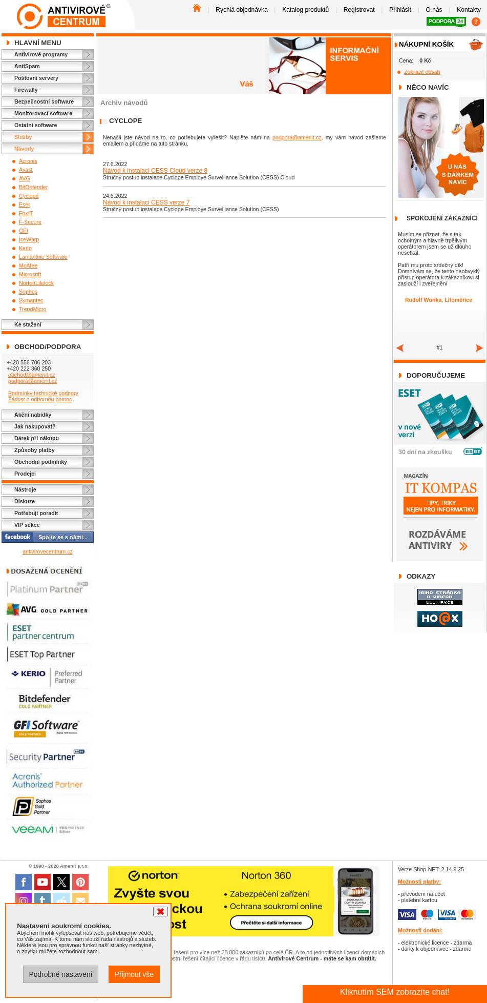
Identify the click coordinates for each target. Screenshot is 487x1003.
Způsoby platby (34, 450)
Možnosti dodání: (420, 930)
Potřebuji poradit (36, 513)
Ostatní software (35, 125)
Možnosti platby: (419, 881)
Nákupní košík (426, 44)
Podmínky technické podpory (43, 393)
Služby (23, 137)
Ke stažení (27, 324)
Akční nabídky (32, 415)
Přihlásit (400, 9)
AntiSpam (27, 66)
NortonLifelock (36, 283)
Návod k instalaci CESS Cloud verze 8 (155, 170)
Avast (25, 170)
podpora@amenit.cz (32, 381)
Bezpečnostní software (44, 101)
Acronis (28, 161)
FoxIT (26, 213)
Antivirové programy (41, 54)
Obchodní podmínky (40, 462)
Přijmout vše (134, 974)
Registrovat (359, 9)
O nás (434, 9)
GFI (23, 231)
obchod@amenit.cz (31, 375)
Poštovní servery (36, 78)
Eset (24, 204)
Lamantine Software (43, 257)
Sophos (28, 292)
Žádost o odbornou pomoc (40, 399)
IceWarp (29, 239)
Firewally (26, 90)
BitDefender (33, 187)
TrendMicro (33, 309)
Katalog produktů (305, 9)
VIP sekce (27, 525)
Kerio (25, 248)
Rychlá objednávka (241, 9)
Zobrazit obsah (422, 72)
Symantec (31, 300)
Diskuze (24, 501)
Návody (24, 149)
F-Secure (30, 222)
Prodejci (25, 473)
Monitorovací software (43, 113)
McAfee (28, 265)
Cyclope (29, 196)
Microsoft (30, 274)
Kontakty (469, 9)
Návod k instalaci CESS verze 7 (146, 202)
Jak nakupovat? (35, 426)
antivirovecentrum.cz (48, 551)
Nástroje (25, 489)
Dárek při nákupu (36, 438)
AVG (24, 178)
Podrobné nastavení (60, 974)
